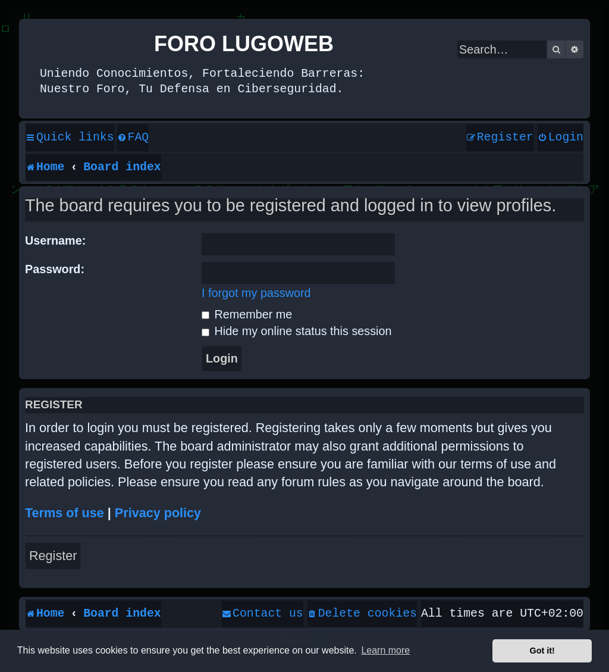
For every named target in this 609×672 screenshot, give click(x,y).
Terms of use (64, 512)
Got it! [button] (542, 650)
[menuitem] (133, 138)
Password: (54, 269)
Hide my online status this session (296, 330)
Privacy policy (158, 512)
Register (53, 555)
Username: (55, 240)
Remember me (247, 314)
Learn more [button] (385, 650)
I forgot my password (256, 292)
